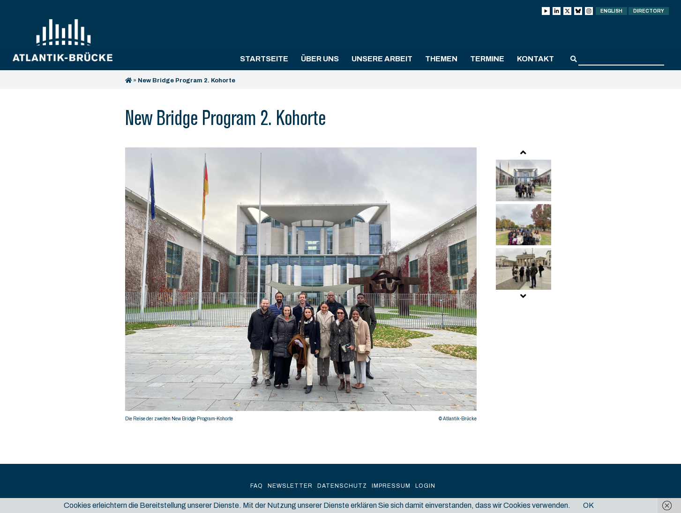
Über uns (320, 59)
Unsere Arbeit (382, 59)
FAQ (256, 486)
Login (425, 486)
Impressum (391, 486)
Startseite (264, 59)
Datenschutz (342, 486)
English (611, 11)
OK (588, 505)
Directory (648, 11)
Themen (441, 59)
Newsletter (290, 486)
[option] (301, 286)
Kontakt (535, 59)
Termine (487, 59)
